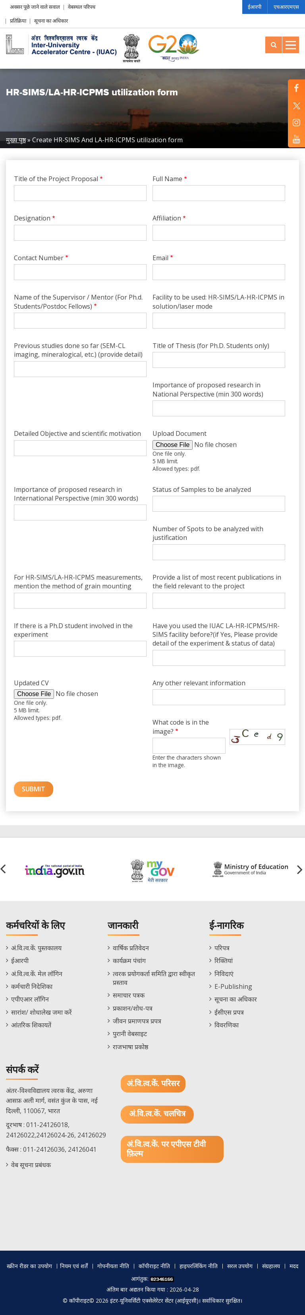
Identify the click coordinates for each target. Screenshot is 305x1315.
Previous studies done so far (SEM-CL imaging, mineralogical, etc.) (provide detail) (78, 350)
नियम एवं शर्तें (74, 1266)
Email (160, 257)
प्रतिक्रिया (18, 20)
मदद (294, 1266)
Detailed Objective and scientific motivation (77, 433)
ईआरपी (254, 6)
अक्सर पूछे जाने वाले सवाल (35, 6)
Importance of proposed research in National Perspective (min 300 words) (207, 389)
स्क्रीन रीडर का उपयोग (29, 1266)
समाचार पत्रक (129, 995)
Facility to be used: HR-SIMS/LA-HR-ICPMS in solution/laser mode (218, 301)
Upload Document (179, 433)
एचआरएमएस (286, 6)
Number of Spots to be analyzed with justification (207, 533)
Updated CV (31, 683)
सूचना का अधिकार (51, 20)
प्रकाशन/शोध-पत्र (132, 1008)
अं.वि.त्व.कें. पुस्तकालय (36, 948)
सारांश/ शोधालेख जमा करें (41, 1012)
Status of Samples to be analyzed (201, 489)
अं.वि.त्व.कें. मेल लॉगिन (36, 973)
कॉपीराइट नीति (154, 1266)
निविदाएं (224, 973)
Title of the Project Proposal (56, 178)
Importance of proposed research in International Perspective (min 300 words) (76, 494)
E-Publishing (233, 986)
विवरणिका (226, 1025)
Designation (32, 218)
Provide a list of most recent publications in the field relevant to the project (216, 581)
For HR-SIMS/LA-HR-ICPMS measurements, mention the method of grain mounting (78, 581)
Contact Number (39, 257)
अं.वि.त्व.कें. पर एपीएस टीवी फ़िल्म (166, 1149)
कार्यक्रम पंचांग (129, 960)
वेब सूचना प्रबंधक (31, 1164)
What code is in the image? (180, 726)
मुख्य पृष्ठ (16, 139)
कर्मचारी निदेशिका (31, 986)
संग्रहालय (271, 1266)
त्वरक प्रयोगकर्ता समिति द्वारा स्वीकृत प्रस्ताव (154, 978)
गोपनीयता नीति (113, 1266)
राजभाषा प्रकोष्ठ (130, 1046)
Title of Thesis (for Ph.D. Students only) (210, 345)
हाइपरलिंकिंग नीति (199, 1266)
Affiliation (166, 218)
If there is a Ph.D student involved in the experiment (73, 630)
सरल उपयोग (240, 1266)
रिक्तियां (223, 960)
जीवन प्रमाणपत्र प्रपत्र (137, 1021)
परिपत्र (222, 948)
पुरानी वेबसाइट (130, 1033)
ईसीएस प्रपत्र (229, 1012)
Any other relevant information (198, 683)
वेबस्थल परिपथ (81, 6)
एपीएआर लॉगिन (30, 999)
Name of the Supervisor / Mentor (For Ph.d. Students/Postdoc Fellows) (78, 301)
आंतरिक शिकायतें (31, 1025)
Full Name (167, 178)
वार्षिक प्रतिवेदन (131, 948)
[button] (301, 869)
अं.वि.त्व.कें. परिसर (153, 1084)
